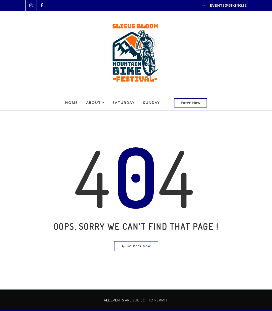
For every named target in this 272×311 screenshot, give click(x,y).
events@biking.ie (228, 5)
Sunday (151, 102)
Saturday (124, 102)
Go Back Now (136, 246)
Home (71, 102)
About (95, 102)
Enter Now (190, 102)
